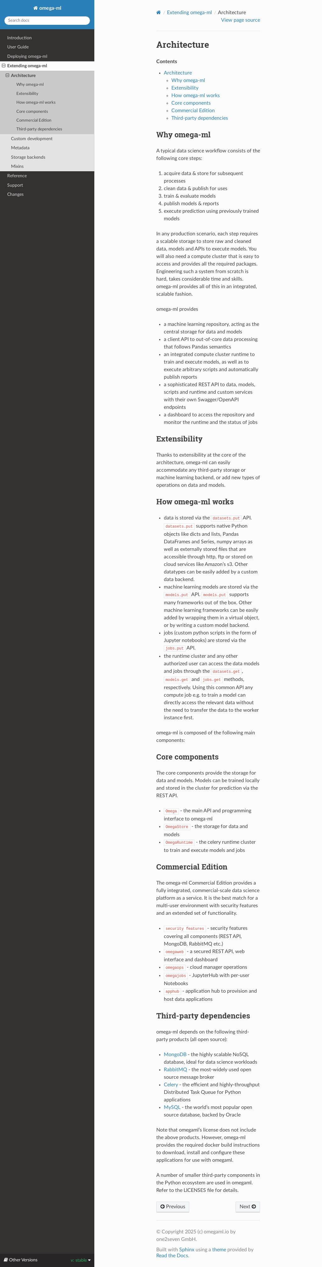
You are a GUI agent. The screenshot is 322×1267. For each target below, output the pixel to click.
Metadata (20, 147)
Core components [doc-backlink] (187, 757)
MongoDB (175, 1054)
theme (219, 1249)
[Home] (158, 12)
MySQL (172, 1107)
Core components (32, 112)
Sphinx (186, 1249)
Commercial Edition (33, 120)
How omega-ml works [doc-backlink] (195, 501)
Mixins (17, 166)
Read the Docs (172, 1255)
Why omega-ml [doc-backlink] (183, 134)
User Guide (18, 47)
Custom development (32, 138)
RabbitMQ (175, 1069)
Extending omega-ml (24, 66)
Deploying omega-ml (27, 56)
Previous (172, 1206)
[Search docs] (47, 20)
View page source (240, 20)
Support (15, 185)
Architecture (21, 76)
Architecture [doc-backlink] (182, 44)
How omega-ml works (36, 103)
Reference (17, 175)
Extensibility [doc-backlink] (179, 439)
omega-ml (49, 8)
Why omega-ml (30, 85)
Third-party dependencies (39, 129)
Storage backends (28, 157)
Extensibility (27, 94)
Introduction (19, 38)
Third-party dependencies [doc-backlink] (203, 1016)
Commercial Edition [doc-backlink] (191, 867)
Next (248, 1206)
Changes (15, 194)
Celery (171, 1084)
